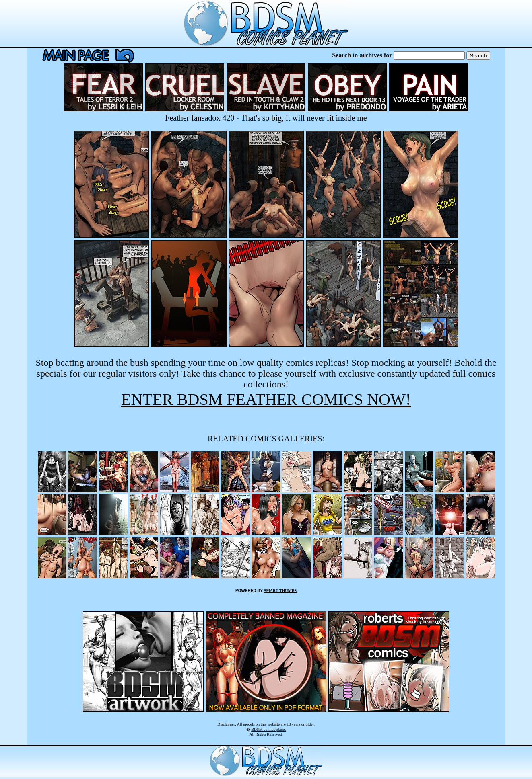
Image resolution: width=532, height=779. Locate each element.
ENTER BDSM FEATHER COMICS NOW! (266, 399)
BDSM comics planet (268, 729)
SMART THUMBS (280, 590)
